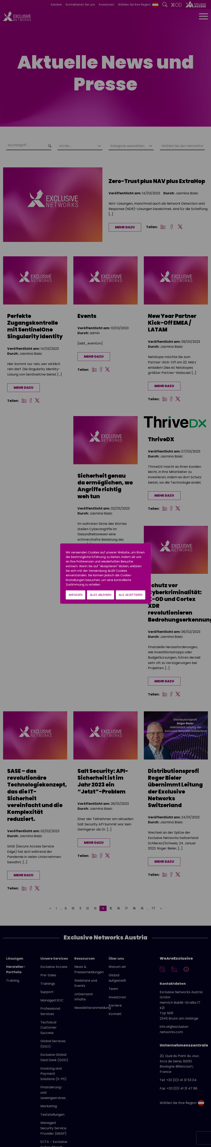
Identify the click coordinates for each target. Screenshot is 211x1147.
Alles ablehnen (100, 595)
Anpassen (75, 595)
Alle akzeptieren (130, 595)
